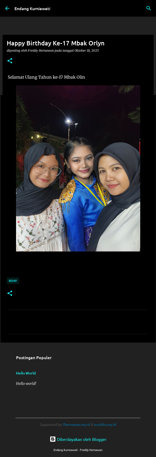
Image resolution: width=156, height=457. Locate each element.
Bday (13, 280)
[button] (10, 61)
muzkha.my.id (105, 424)
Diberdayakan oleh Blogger (78, 439)
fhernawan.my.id (77, 424)
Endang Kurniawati (32, 8)
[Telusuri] (149, 8)
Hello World (26, 373)
